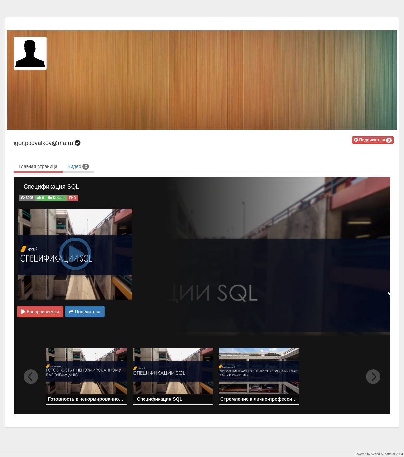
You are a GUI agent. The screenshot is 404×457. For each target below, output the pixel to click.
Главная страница (38, 166)
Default (56, 198)
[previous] (31, 376)
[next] (373, 376)
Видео (78, 167)
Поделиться (84, 311)
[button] (373, 140)
